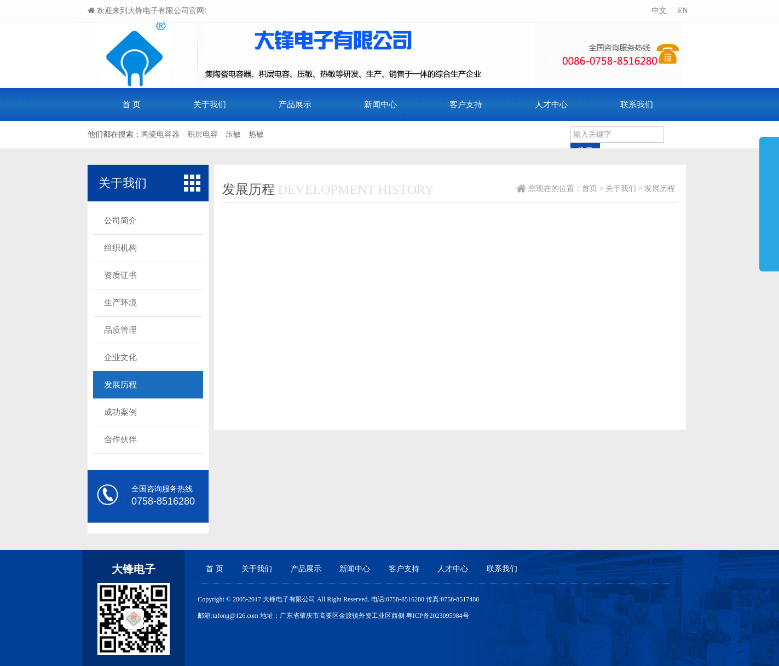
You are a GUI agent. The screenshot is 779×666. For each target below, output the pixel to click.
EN (682, 11)
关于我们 (209, 104)
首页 (589, 188)
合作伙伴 (120, 439)
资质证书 (120, 275)
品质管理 (120, 330)
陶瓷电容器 (160, 134)
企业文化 (120, 357)
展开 (769, 199)
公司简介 (120, 220)
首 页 (131, 104)
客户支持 (465, 104)
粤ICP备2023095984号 (437, 615)
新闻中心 (380, 104)
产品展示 (295, 104)
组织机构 (120, 248)
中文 (658, 11)
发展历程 (120, 384)
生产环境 (120, 302)
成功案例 (120, 412)
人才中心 (551, 104)
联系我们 (636, 104)
